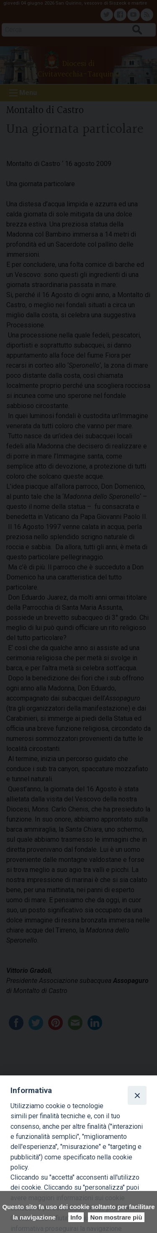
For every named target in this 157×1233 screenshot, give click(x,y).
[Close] (137, 1095)
